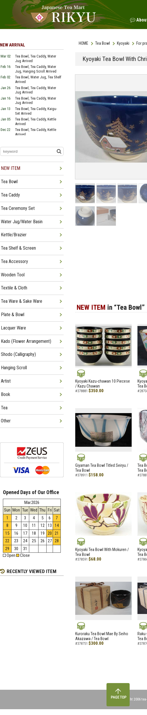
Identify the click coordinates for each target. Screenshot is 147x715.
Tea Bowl (102, 43)
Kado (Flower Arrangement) (26, 341)
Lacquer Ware (13, 328)
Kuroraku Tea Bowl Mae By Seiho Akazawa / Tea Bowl (101, 636)
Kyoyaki (123, 43)
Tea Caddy (10, 195)
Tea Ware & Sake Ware (21, 301)
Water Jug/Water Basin (22, 221)
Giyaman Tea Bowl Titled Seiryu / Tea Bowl (101, 468)
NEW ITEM (10, 168)
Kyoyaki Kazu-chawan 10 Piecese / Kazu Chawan (102, 383)
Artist (6, 381)
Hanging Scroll (14, 367)
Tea (4, 407)
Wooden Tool (13, 275)
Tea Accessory (14, 261)
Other (6, 421)
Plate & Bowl (12, 314)
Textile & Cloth (14, 288)
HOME (83, 43)
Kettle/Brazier (14, 234)
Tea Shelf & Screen (18, 248)
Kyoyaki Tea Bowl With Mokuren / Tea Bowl (102, 552)
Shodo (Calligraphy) (18, 354)
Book (5, 394)
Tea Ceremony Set (18, 208)
